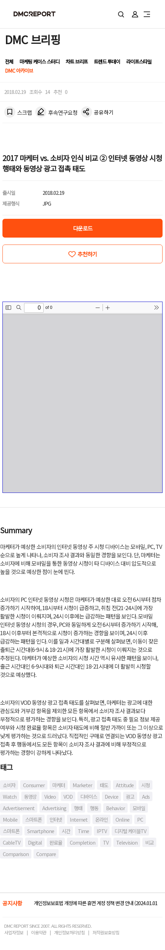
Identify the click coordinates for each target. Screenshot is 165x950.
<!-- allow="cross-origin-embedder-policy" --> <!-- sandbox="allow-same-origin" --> (82, 397)
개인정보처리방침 (69, 932)
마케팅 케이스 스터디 (39, 61)
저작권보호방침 (105, 932)
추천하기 (87, 254)
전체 (9, 61)
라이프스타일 (138, 61)
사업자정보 (13, 932)
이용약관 (38, 932)
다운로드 (82, 228)
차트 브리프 (77, 61)
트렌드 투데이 (107, 61)
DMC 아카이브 (19, 70)
